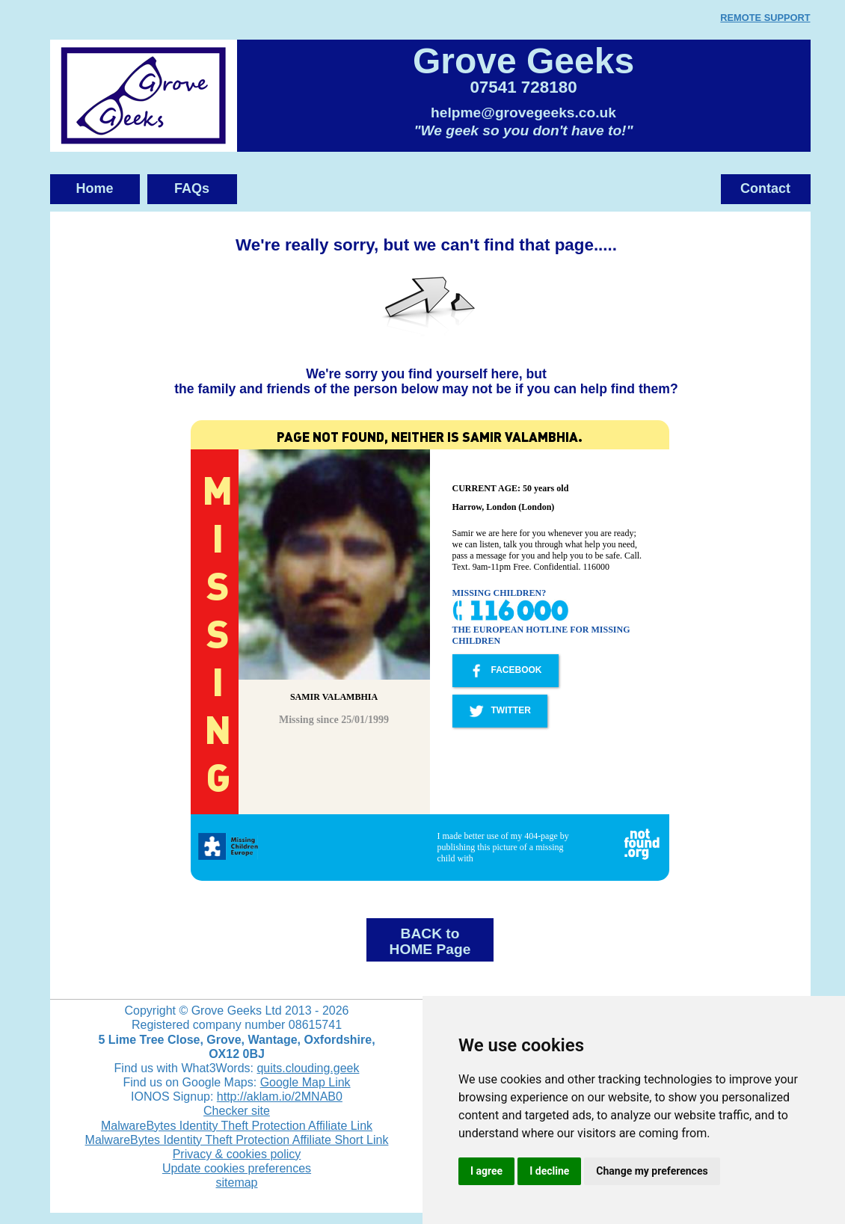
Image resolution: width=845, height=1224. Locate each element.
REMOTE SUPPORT (765, 17)
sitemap (236, 1182)
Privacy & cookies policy (237, 1154)
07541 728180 (523, 87)
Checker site (236, 1110)
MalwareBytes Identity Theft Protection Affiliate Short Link (237, 1140)
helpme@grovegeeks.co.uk (523, 112)
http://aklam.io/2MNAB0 (279, 1096)
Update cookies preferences (236, 1168)
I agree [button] (486, 1171)
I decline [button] (549, 1171)
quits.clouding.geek (307, 1068)
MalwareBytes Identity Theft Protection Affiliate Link (236, 1125)
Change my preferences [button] (651, 1171)
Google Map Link (305, 1082)
